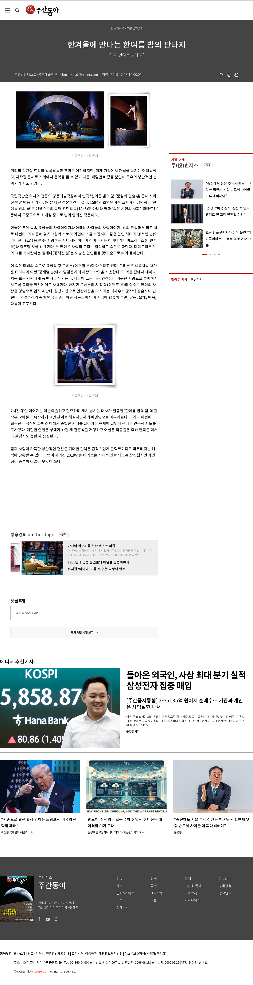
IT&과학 (156, 893)
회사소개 (20, 954)
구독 (64, 534)
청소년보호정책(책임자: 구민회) (145, 954)
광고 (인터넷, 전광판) (42, 954)
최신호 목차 (193, 886)
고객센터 (77, 954)
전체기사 (122, 907)
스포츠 (121, 900)
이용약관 (91, 954)
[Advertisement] (74, 497)
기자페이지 (193, 900)
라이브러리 (193, 893)
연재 (188, 879)
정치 (119, 879)
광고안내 (225, 893)
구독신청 (225, 886)
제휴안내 (64, 954)
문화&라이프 (125, 893)
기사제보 (225, 879)
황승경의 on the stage (32, 534)
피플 (154, 900)
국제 (154, 886)
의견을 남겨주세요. (28, 613)
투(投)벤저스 (184, 165)
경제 (154, 879)
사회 (119, 886)
